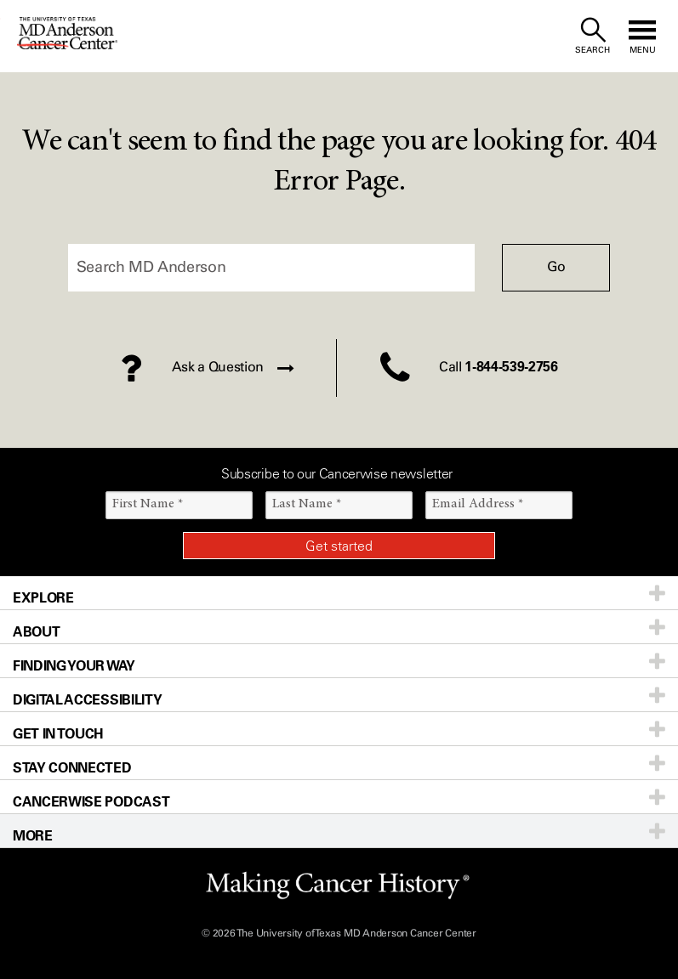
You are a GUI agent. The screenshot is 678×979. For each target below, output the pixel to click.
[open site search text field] (592, 36)
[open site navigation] (642, 36)
